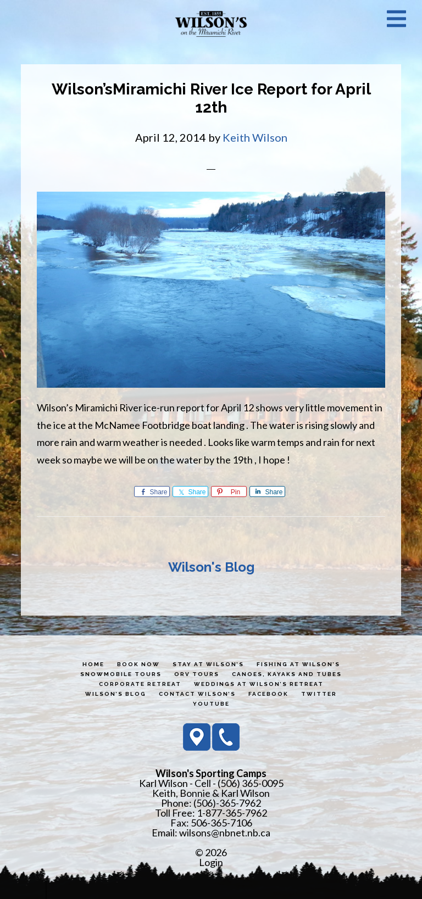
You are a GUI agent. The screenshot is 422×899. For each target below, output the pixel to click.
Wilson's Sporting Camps (211, 23)
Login (211, 862)
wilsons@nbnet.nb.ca (224, 833)
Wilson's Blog (211, 567)
